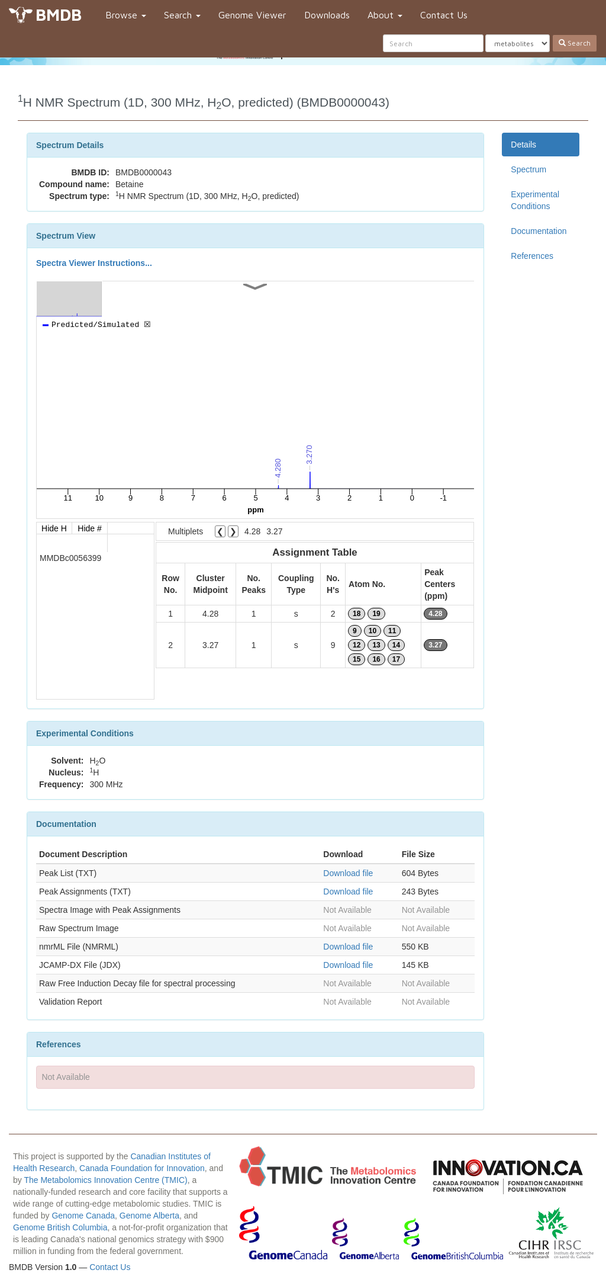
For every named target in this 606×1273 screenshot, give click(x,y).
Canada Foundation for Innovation (142, 1168)
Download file (348, 873)
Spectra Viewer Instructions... (94, 263)
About (385, 14)
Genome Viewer (252, 14)
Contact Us (444, 14)
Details (523, 144)
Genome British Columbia (60, 1227)
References (532, 256)
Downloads (327, 14)
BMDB (59, 14)
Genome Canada (83, 1215)
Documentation (538, 231)
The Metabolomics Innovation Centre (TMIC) (105, 1180)
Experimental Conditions (535, 200)
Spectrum (528, 169)
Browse (125, 14)
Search (182, 14)
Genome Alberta (149, 1215)
